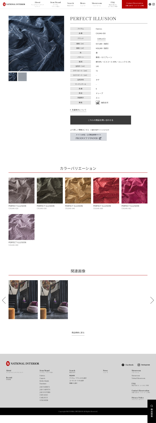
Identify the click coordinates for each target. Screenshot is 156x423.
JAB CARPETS (45, 397)
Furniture (43, 391)
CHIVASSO (44, 402)
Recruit (9, 386)
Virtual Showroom (138, 386)
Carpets (42, 386)
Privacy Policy (138, 406)
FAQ (112, 4)
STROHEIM (44, 408)
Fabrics (42, 383)
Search (70, 4)
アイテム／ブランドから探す (78, 386)
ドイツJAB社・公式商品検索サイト (88, 137)
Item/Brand (55, 4)
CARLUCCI (100, 37)
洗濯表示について (77, 108)
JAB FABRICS (45, 394)
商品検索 (72, 383)
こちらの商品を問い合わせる (100, 119)
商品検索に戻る (78, 340)
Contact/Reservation (135, 4)
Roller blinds (44, 388)
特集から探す (73, 391)
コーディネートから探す (76, 388)
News (82, 4)
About (37, 4)
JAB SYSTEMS (45, 400)
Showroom (97, 4)
